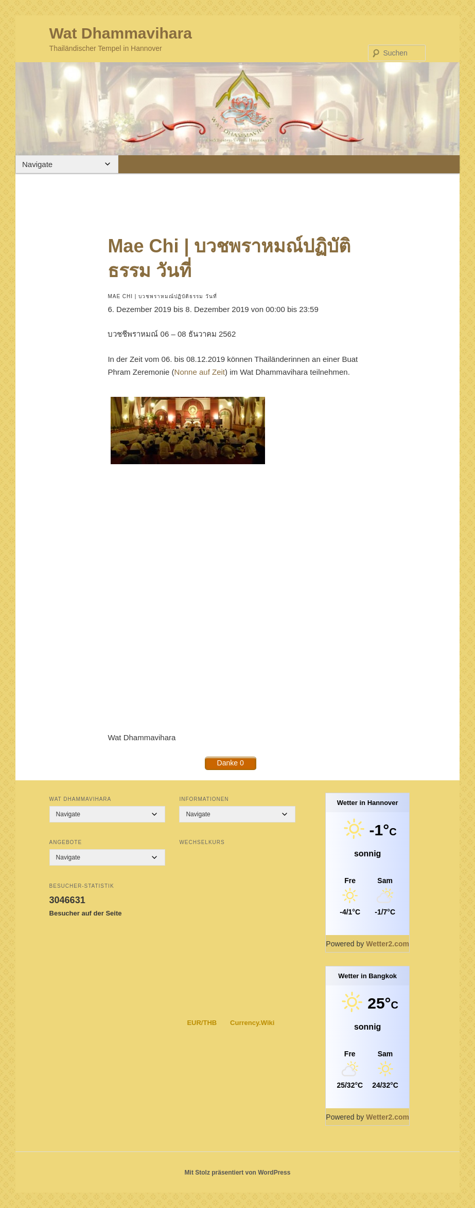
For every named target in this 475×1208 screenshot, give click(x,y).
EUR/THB (202, 1023)
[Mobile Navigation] (66, 164)
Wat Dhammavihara (120, 33)
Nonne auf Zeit (199, 372)
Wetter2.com (387, 944)
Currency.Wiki (252, 1023)
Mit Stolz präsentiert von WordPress (238, 1172)
